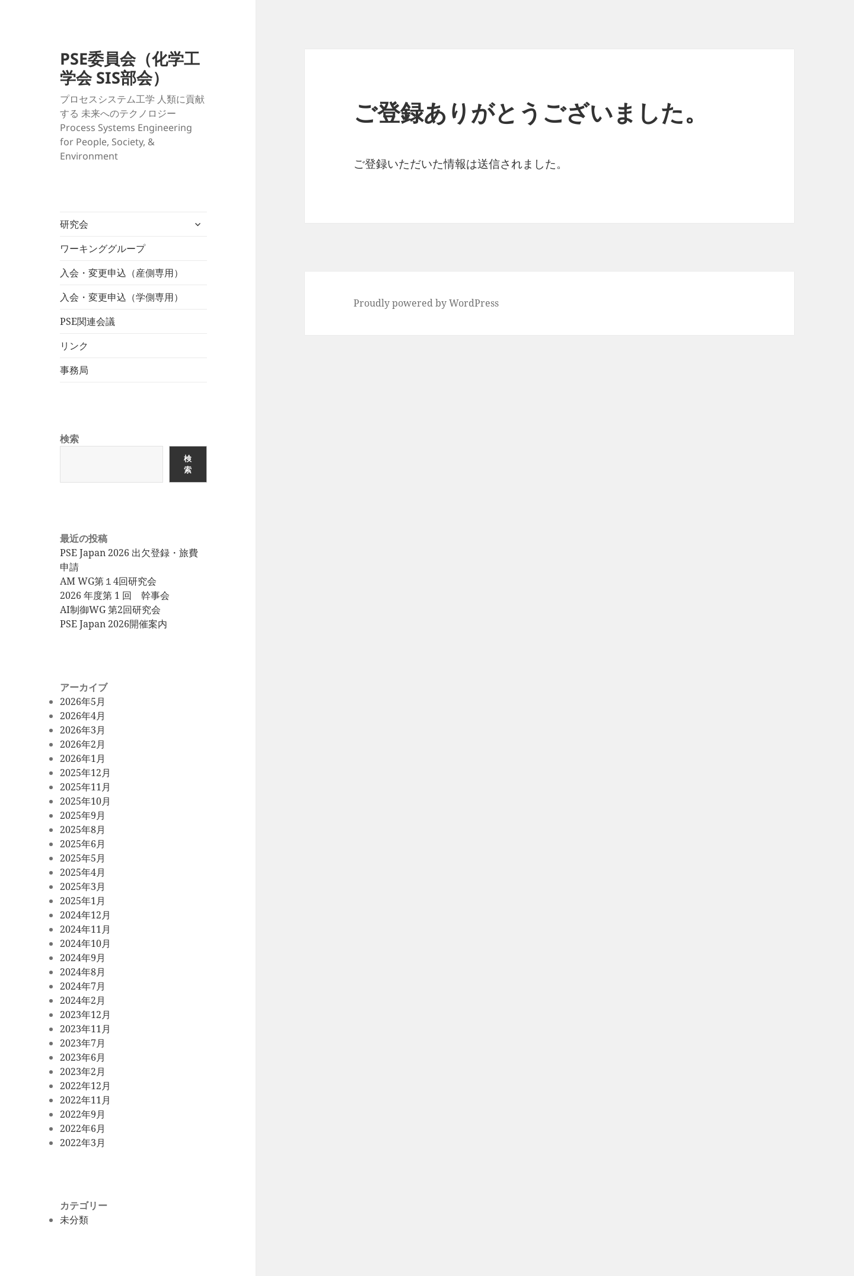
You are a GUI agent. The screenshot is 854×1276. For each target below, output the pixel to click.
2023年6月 (83, 1057)
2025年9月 (83, 815)
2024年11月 (85, 929)
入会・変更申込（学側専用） (121, 297)
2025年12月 (85, 772)
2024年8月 (83, 971)
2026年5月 (83, 701)
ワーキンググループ (102, 248)
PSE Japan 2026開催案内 (113, 623)
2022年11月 (85, 1099)
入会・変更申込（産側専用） (121, 272)
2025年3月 (83, 886)
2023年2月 (83, 1071)
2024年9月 (83, 957)
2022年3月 (83, 1142)
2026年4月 (83, 715)
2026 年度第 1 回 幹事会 (115, 595)
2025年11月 (85, 786)
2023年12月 (85, 1014)
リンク (74, 345)
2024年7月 (83, 986)
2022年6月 (83, 1128)
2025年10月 (85, 801)
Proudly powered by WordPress (426, 303)
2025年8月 (83, 829)
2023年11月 (85, 1028)
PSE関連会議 (87, 321)
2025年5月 (83, 858)
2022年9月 (83, 1114)
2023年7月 (83, 1042)
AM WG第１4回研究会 (108, 581)
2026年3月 (83, 729)
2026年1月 (83, 758)
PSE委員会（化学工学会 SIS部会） (130, 67)
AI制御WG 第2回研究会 (110, 609)
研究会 (74, 224)
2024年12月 (85, 914)
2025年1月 (83, 900)
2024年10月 (85, 943)
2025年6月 (83, 843)
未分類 (74, 1219)
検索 (69, 438)
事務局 (74, 370)
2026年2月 (83, 744)
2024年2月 (83, 1000)
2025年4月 (83, 872)
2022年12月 (85, 1085)
